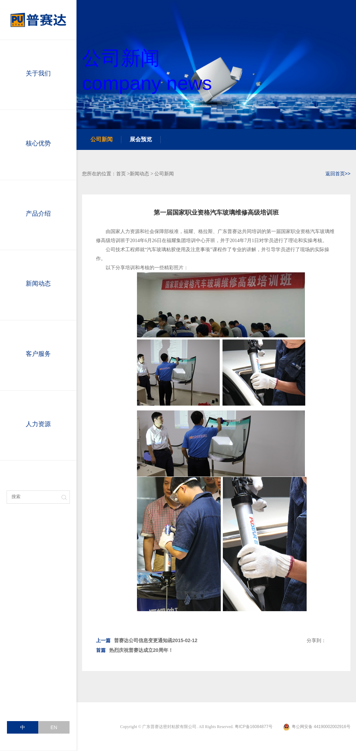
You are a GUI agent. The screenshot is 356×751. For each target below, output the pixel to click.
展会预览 (141, 139)
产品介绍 (38, 214)
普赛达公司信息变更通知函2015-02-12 (146, 640)
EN (53, 727)
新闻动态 (38, 284)
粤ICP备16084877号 (254, 726)
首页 (121, 173)
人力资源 (38, 425)
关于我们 (38, 74)
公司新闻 (101, 139)
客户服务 (38, 355)
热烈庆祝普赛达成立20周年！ (134, 650)
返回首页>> (337, 173)
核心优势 (38, 144)
